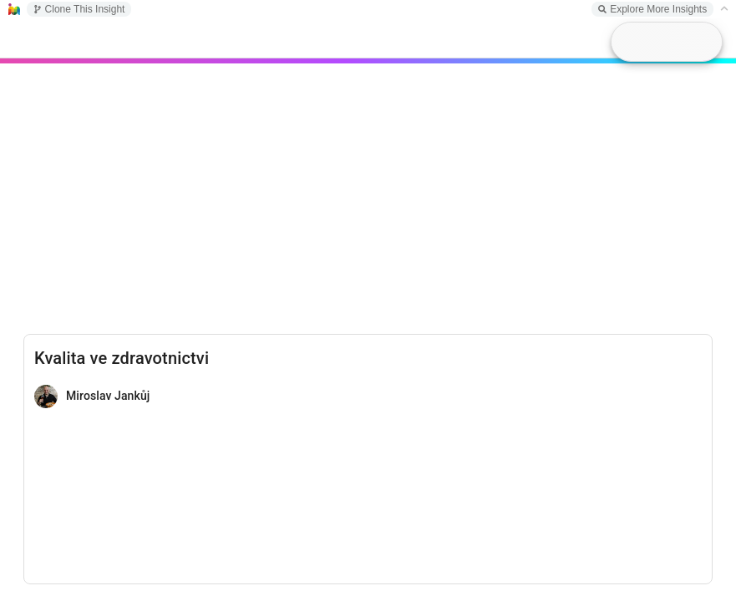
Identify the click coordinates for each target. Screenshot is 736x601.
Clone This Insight (79, 9)
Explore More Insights (652, 9)
